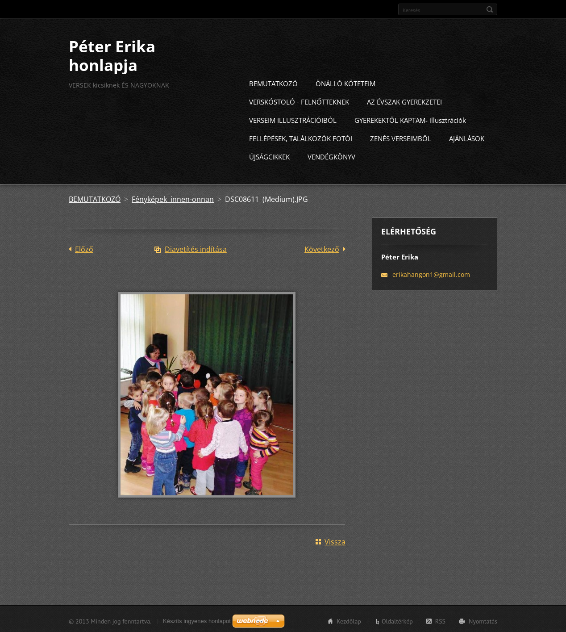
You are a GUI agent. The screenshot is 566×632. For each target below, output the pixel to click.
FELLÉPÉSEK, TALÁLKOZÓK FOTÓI (300, 137)
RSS (440, 620)
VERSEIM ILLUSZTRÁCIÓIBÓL (293, 118)
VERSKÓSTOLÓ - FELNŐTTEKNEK (299, 100)
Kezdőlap (349, 620)
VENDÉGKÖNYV (331, 155)
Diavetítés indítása (196, 248)
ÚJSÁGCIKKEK (269, 155)
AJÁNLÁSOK (466, 137)
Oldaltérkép (397, 620)
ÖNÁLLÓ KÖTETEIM (345, 82)
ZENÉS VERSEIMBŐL (400, 137)
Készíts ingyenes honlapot (197, 619)
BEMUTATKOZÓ (273, 82)
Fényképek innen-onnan (173, 198)
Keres (490, 9)
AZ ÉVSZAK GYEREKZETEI (404, 100)
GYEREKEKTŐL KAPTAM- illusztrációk (410, 118)
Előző (84, 248)
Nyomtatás (483, 620)
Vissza (335, 540)
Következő (321, 248)
